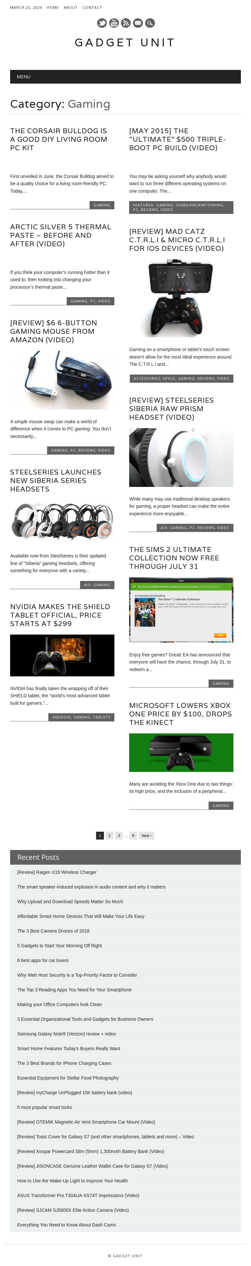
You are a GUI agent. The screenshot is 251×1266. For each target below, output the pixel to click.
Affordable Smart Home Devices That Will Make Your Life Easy (80, 915)
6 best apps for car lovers (43, 959)
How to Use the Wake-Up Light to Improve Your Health (72, 1180)
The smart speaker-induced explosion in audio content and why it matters (91, 886)
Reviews (149, 209)
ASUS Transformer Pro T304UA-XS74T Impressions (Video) (78, 1194)
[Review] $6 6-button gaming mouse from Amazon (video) (53, 331)
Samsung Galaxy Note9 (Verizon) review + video (66, 1033)
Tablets (101, 716)
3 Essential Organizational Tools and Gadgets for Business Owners (85, 1018)
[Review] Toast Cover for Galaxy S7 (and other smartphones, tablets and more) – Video (105, 1136)
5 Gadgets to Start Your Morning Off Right (59, 945)
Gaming (101, 204)
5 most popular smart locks (44, 1106)
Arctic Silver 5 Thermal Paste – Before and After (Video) (60, 235)
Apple (169, 378)
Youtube (114, 23)
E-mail (138, 23)
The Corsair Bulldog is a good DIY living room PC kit (59, 139)
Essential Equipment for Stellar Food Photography (68, 1077)
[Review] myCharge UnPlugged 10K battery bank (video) (74, 1092)
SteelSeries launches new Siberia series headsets (56, 480)
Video (166, 209)
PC (135, 209)
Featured (143, 204)
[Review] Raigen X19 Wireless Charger (57, 871)
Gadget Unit (125, 42)
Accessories (147, 378)
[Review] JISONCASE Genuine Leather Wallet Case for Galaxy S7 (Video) (92, 1165)
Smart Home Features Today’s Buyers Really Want (68, 1047)
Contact (92, 7)
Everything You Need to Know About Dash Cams (66, 1224)
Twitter (102, 23)
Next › (146, 835)
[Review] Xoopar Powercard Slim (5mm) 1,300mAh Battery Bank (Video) (90, 1150)
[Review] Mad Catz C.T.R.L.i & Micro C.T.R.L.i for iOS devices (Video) (177, 240)
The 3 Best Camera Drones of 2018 (53, 930)
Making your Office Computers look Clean (59, 1003)
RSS (126, 23)
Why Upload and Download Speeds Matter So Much (70, 901)
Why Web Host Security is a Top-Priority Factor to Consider (77, 974)
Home (53, 7)
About (71, 7)
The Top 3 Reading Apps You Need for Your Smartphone (74, 989)
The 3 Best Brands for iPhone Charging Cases (64, 1062)
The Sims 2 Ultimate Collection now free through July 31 (174, 558)
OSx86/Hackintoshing (200, 204)
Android (61, 716)
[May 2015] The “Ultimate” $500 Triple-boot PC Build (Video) (177, 139)
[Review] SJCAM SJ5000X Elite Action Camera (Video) (73, 1209)
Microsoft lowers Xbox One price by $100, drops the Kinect (180, 714)
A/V (163, 527)
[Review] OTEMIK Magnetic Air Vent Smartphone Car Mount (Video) (86, 1121)
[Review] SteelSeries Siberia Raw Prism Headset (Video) (171, 409)
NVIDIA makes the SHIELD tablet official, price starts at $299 (60, 615)
